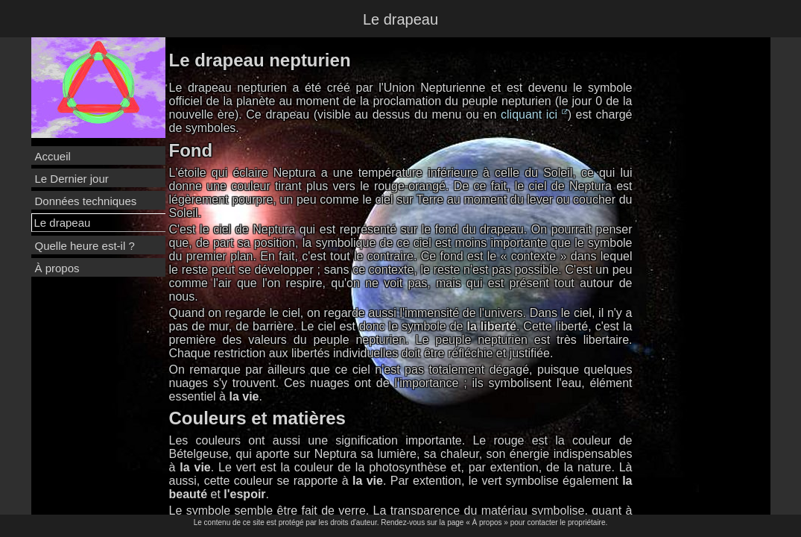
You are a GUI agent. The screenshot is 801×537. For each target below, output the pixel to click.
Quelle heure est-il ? (85, 245)
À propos (57, 268)
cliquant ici (534, 114)
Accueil (53, 156)
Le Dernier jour (72, 178)
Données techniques (86, 201)
